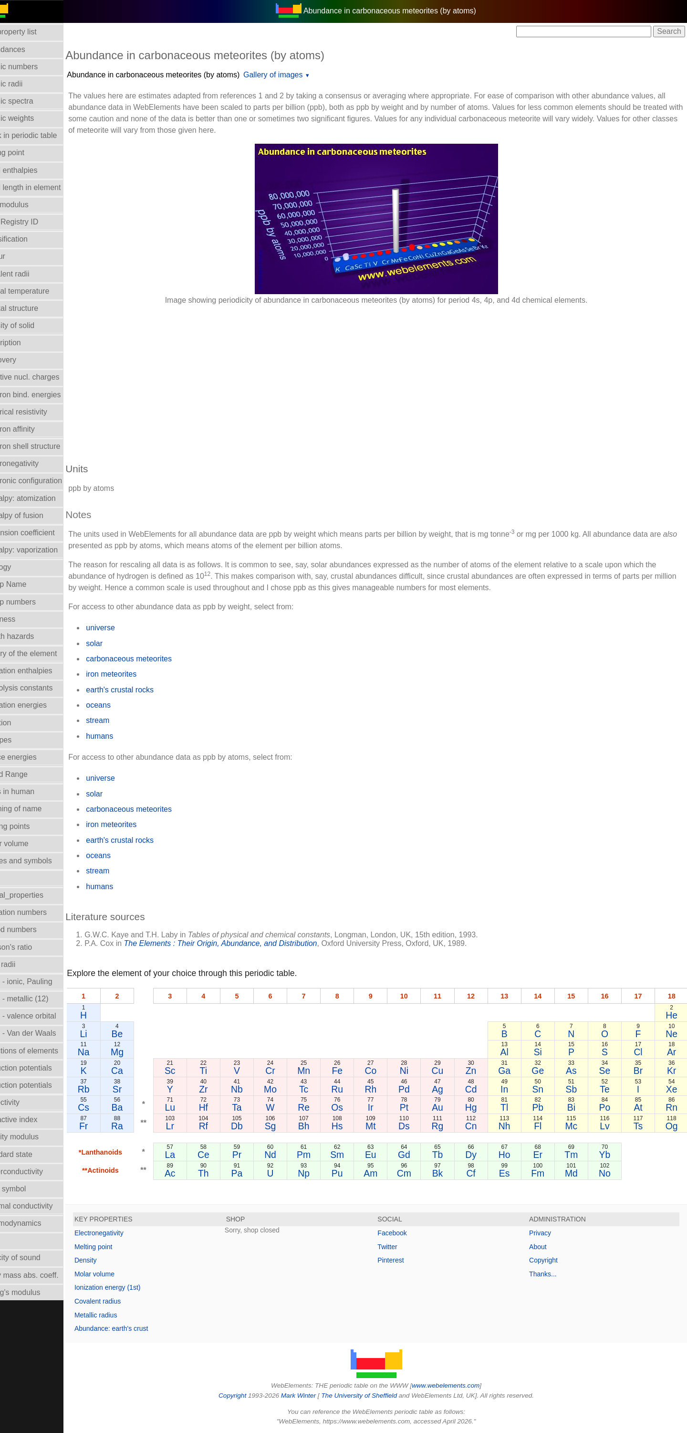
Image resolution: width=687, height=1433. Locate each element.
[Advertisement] (374, 379)
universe (122, 628)
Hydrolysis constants (40, 688)
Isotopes (19, 740)
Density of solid (31, 325)
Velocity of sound (34, 1257)
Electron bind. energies (44, 395)
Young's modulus (34, 1292)
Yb (608, 1154)
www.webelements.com (457, 1385)
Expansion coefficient (41, 533)
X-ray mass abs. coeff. (43, 1275)
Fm (543, 1173)
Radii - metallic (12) (38, 999)
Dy (479, 1154)
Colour (16, 256)
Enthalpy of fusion (35, 515)
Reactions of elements (43, 1051)
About (543, 1247)
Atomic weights (31, 118)
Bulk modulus (28, 205)
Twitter (398, 1247)
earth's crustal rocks (142, 690)
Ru (350, 1089)
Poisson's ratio (30, 947)
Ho (511, 1154)
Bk (446, 1173)
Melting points (28, 826)
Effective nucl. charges (43, 377)
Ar (672, 1052)
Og (672, 1126)
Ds (414, 1126)
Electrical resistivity (37, 412)
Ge (543, 1070)
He (672, 1015)
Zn (479, 1070)
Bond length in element (44, 187)
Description (24, 343)
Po (608, 1107)
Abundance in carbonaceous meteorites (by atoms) (175, 75)
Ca (138, 1070)
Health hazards (31, 636)
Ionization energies (37, 705)
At (639, 1107)
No (608, 1173)
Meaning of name (34, 809)
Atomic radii (25, 84)
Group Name (27, 584)
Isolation (19, 723)
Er (543, 1154)
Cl (639, 1052)
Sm (350, 1154)
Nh (511, 1126)
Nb (254, 1089)
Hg (479, 1107)
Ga (511, 1070)
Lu (189, 1107)
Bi (576, 1107)
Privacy (546, 1233)
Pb (543, 1107)
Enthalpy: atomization (41, 498)
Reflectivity (23, 1102)
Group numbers (31, 602)
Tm (575, 1154)
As (575, 1070)
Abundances (26, 49)
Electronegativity (33, 463)
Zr (221, 1089)
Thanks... (548, 1274)
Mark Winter (309, 1395)
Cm (414, 1173)
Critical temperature (38, 291)
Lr (189, 1126)
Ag (447, 1089)
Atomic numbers (33, 67)
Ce (222, 1154)
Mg (137, 1052)
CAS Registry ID (33, 222)
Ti (221, 1070)
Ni (414, 1070)
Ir (382, 1107)
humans (121, 736)
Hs (350, 1126)
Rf (221, 1126)
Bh (318, 1126)
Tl (511, 1107)
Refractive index (32, 1119)
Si (543, 1052)
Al (511, 1052)
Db (254, 1126)
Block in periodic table (42, 135)
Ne (672, 1034)
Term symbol (27, 1189)
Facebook (403, 1233)
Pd (414, 1089)
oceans (120, 705)
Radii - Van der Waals (42, 1033)
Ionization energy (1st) (130, 1287)
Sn (543, 1089)
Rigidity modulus (33, 1137)
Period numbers (32, 929)
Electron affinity (31, 429)
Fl (543, 1126)
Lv (608, 1126)
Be (138, 1034)
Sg (285, 1126)
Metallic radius (118, 1315)
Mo (285, 1089)
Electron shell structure (44, 446)
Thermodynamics (34, 1223)
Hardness (21, 619)
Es (511, 1173)
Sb (575, 1089)
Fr (105, 1126)
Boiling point (26, 153)
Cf (478, 1173)
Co (382, 1070)
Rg (447, 1126)
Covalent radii (28, 274)
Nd (286, 1154)
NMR (13, 878)
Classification (27, 239)
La (189, 1154)
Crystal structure (33, 308)
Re (318, 1107)
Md (575, 1173)
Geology (19, 567)
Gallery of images (295, 75)
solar (116, 643)
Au (447, 1107)
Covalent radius (120, 1301)
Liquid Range (27, 774)
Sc (189, 1070)
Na (105, 1052)
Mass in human (31, 791)
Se (608, 1070)
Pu (350, 1173)
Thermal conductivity (40, 1206)
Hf (221, 1107)
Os (350, 1107)
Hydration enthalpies (40, 671)
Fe (350, 1070)
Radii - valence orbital (42, 1016)
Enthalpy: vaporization (42, 550)
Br (640, 1070)
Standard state (30, 1154)
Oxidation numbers (37, 912)
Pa (254, 1173)
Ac (189, 1173)
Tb (446, 1154)
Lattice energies (32, 757)
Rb (105, 1089)
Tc (318, 1089)
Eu (382, 1154)
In (511, 1089)
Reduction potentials (39, 1068)
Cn (479, 1126)
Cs (105, 1107)
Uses (13, 1240)
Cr (286, 1070)
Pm (318, 1154)
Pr (253, 1154)
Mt (382, 1126)
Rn (672, 1107)
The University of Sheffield (371, 1395)
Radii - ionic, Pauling (40, 981)
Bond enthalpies (32, 170)
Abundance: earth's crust (133, 1328)
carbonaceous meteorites (151, 659)
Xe (672, 1089)
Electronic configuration (44, 481)
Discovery (22, 360)
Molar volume (28, 843)
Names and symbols (39, 861)
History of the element (42, 653)
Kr (672, 1070)
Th (221, 1173)
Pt (414, 1107)
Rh (382, 1089)
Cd (479, 1089)
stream (120, 720)
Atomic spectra (30, 101)
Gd (414, 1154)
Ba (138, 1107)
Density (108, 1260)
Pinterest (402, 1260)
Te (608, 1089)
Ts (640, 1126)
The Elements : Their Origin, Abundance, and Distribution (242, 943)
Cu (447, 1070)
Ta (253, 1107)
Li (105, 1034)
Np (318, 1173)
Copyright (549, 1260)
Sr (137, 1089)
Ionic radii (21, 964)
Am (382, 1173)
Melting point (116, 1247)
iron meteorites (133, 674)
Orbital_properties (35, 895)
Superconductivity (35, 1172)
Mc (575, 1126)
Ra (138, 1126)
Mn (318, 1070)
